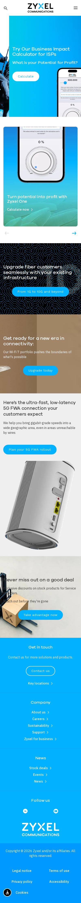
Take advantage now (41, 615)
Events (38, 775)
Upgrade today (40, 370)
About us (39, 712)
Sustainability (38, 725)
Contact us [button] (40, 671)
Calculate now (18, 209)
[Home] (40, 7)
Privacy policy (22, 882)
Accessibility (59, 882)
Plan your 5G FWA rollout (30, 449)
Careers (38, 719)
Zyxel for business (38, 739)
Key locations (38, 683)
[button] (5, 8)
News (38, 781)
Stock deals (38, 768)
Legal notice (22, 871)
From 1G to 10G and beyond (40, 292)
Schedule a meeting (23, 82)
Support (38, 732)
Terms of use (59, 871)
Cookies (22, 892)
